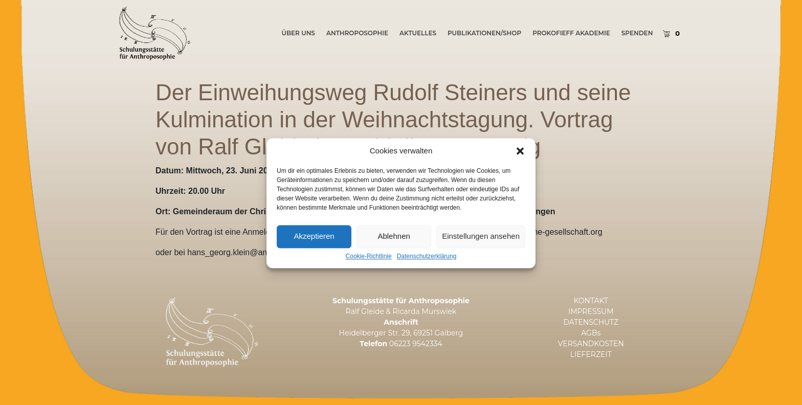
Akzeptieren (314, 249)
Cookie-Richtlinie (369, 269)
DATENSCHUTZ (590, 322)
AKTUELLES (417, 33)
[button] (520, 164)
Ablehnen (393, 249)
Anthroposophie (357, 33)
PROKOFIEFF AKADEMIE (571, 33)
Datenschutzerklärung (427, 269)
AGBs (590, 333)
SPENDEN (637, 33)
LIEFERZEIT (591, 354)
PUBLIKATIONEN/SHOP (484, 33)
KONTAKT (590, 300)
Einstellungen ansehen (481, 249)
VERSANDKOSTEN (591, 343)
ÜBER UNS (298, 33)
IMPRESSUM (591, 311)
